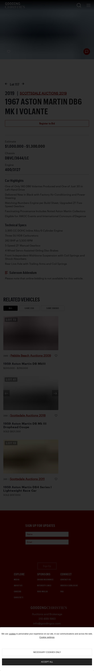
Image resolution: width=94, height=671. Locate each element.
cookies (12, 634)
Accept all (47, 662)
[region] (47, 649)
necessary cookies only (47, 652)
